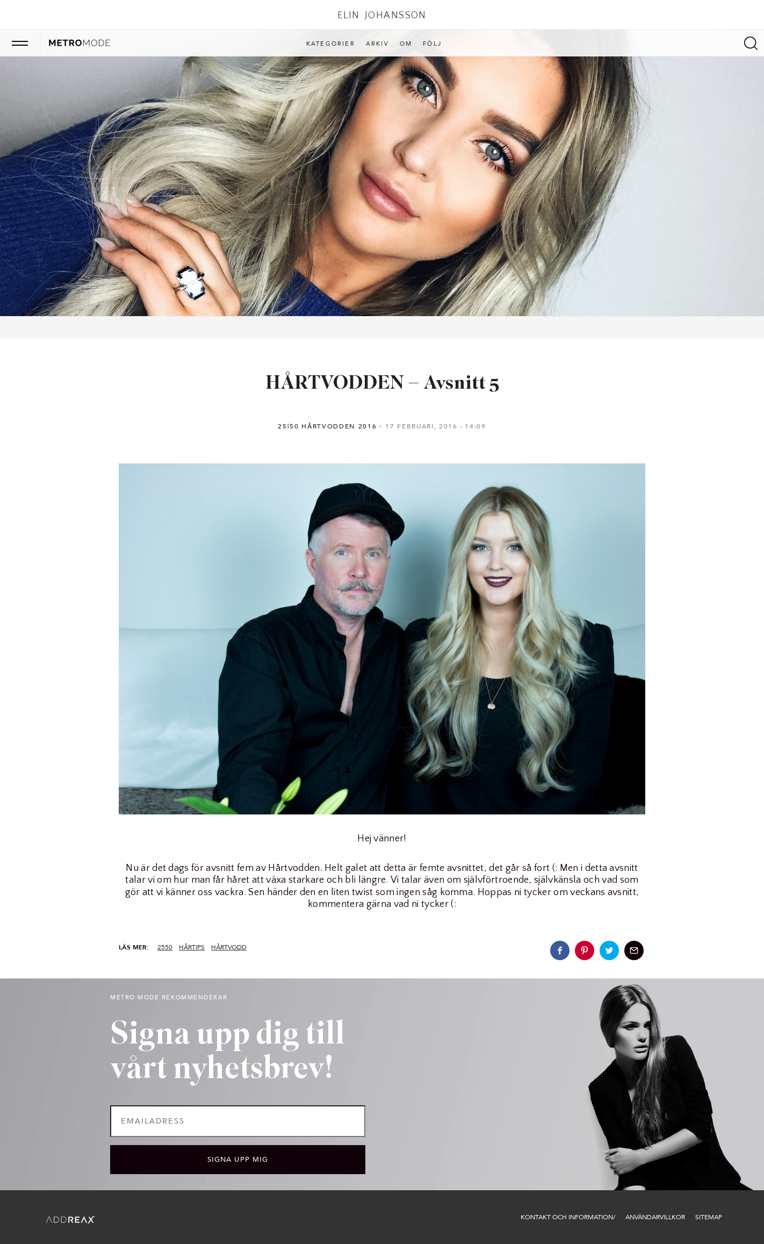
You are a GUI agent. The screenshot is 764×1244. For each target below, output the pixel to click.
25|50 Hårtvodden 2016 (327, 426)
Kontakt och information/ (568, 1217)
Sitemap (708, 1217)
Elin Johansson (382, 15)
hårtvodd (229, 947)
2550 (164, 947)
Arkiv (377, 44)
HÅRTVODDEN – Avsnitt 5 (382, 384)
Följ (432, 44)
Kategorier (330, 44)
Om (406, 44)
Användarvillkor (655, 1217)
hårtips (192, 947)
